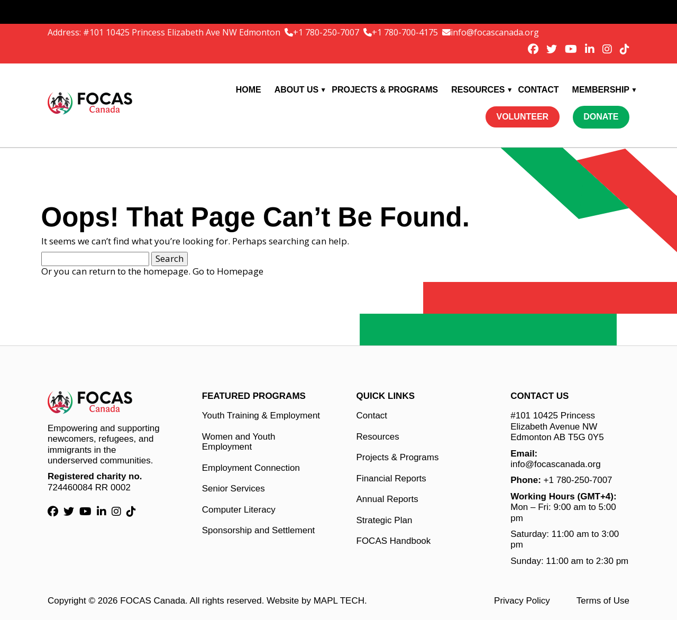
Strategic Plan (384, 520)
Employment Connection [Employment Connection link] (251, 468)
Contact (538, 89)
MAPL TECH (339, 601)
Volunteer (522, 116)
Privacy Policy (522, 601)
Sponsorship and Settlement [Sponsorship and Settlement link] (258, 530)
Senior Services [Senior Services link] (233, 489)
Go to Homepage (228, 271)
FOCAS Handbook (393, 541)
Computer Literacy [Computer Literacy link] (239, 510)
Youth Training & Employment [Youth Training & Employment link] (261, 416)
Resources (478, 89)
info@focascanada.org (495, 32)
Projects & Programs (385, 89)
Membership (600, 89)
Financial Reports (391, 478)
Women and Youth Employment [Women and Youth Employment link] (239, 442)
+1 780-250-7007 (327, 32)
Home (248, 89)
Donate (600, 116)
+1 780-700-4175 (406, 32)
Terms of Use (603, 601)
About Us (297, 89)
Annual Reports (387, 499)
